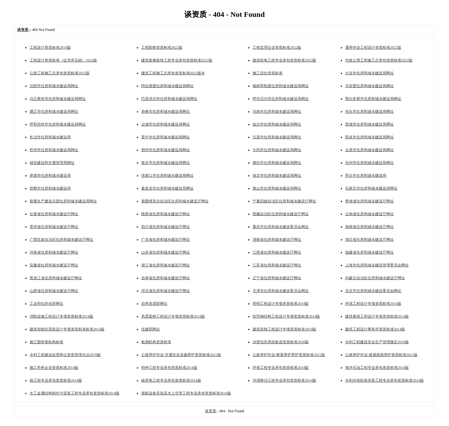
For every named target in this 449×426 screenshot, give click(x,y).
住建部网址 (150, 329)
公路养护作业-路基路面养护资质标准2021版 (381, 355)
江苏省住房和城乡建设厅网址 (277, 265)
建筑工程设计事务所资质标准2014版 (375, 329)
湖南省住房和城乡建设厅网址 (277, 239)
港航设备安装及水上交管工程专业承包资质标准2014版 (186, 393)
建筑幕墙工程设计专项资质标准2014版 (377, 316)
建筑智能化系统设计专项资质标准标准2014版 (67, 329)
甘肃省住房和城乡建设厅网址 (54, 214)
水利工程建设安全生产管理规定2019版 (377, 342)
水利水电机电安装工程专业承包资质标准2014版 (384, 380)
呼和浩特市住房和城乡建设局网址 (58, 124)
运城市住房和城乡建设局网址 (165, 124)
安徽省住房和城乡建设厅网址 (54, 265)
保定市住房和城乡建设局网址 (277, 175)
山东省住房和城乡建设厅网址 (165, 252)
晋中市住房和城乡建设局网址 (165, 137)
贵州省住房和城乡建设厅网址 (54, 227)
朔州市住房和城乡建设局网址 (165, 150)
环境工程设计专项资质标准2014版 (373, 303)
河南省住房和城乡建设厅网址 (54, 252)
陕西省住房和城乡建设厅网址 (165, 214)
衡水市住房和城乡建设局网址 (165, 163)
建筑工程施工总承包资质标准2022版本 (173, 73)
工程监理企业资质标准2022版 (277, 47)
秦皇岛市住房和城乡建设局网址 (167, 188)
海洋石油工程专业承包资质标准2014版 (377, 367)
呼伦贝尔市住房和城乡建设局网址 (281, 99)
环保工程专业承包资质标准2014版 (281, 367)
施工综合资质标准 (267, 73)
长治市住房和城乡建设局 (50, 137)
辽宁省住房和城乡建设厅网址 (277, 278)
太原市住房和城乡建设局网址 (369, 150)
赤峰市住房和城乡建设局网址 (165, 111)
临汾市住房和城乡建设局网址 (277, 124)
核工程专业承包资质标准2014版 (56, 380)
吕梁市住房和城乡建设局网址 (277, 137)
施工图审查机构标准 (46, 342)
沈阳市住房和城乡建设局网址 (54, 86)
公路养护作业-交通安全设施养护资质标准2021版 (181, 355)
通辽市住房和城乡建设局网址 (54, 111)
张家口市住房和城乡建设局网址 (167, 175)
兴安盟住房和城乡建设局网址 (369, 86)
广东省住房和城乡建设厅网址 (165, 239)
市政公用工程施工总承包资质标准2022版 (379, 60)
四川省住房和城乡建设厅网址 (165, 227)
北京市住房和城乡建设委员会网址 (373, 291)
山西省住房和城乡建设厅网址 (54, 291)
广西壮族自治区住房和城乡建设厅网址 (61, 239)
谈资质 (211, 411)
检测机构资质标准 (156, 342)
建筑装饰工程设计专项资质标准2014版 (284, 329)
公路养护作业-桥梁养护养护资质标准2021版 (289, 355)
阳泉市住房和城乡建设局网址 (369, 137)
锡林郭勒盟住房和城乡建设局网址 (281, 86)
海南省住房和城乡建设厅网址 (369, 227)
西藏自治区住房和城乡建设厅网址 (281, 214)
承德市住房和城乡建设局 (50, 175)
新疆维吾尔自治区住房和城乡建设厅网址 (175, 201)
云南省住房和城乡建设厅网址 (369, 214)
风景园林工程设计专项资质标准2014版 (173, 316)
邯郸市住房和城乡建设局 (50, 188)
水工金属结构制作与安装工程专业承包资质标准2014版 (74, 393)
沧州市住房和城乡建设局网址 (369, 163)
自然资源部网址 (154, 303)
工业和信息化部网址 (46, 303)
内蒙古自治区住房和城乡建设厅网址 (375, 278)
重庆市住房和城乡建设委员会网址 (281, 227)
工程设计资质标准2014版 (50, 47)
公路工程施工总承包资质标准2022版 (59, 73)
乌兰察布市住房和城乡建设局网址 (58, 99)
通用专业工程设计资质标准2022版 (373, 47)
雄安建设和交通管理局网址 (52, 163)
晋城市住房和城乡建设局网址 (369, 124)
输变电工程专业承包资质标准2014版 (171, 380)
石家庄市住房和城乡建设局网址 (371, 188)
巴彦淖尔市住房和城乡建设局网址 (169, 99)
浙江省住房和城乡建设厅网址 (165, 265)
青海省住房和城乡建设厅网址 (369, 201)
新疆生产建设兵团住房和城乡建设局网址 (63, 201)
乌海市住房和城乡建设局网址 (277, 111)
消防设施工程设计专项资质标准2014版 (61, 316)
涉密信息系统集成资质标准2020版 (281, 342)
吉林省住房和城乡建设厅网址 (165, 278)
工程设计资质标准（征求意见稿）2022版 (63, 60)
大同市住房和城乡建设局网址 (277, 150)
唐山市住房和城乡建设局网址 (277, 188)
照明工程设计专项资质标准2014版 (281, 303)
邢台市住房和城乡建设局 (365, 175)
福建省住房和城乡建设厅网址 (369, 252)
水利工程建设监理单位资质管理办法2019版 (65, 355)
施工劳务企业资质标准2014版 (54, 367)
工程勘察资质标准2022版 (161, 47)
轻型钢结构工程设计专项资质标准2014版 (286, 316)
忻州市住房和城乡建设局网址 (54, 150)
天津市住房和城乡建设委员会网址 (281, 291)
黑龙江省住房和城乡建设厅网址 (56, 278)
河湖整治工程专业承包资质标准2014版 (284, 380)
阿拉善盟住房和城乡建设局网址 (167, 86)
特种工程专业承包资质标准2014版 (169, 367)
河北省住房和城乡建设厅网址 (165, 291)
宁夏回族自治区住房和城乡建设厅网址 (284, 201)
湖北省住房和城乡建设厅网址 (369, 239)
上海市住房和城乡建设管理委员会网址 (377, 265)
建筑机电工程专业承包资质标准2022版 (284, 60)
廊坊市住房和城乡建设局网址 (277, 163)
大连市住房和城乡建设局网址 (369, 73)
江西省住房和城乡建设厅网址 (277, 252)
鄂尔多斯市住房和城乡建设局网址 (373, 99)
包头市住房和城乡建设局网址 (369, 111)
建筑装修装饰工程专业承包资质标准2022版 (176, 60)
